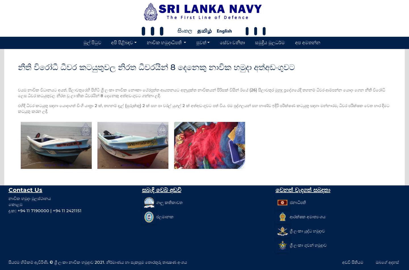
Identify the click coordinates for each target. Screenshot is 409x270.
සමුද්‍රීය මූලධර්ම (270, 42)
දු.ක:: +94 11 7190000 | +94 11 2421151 (45, 210)
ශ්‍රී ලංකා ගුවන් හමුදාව (308, 245)
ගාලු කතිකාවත (169, 202)
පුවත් (201, 42)
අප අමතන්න (307, 42)
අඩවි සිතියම (352, 262)
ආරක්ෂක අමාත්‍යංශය (307, 216)
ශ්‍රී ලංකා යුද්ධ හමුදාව (307, 230)
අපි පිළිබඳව (122, 42)
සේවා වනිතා (232, 42)
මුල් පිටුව (92, 42)
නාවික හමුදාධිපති (165, 42)
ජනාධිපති (298, 202)
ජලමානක (165, 216)
